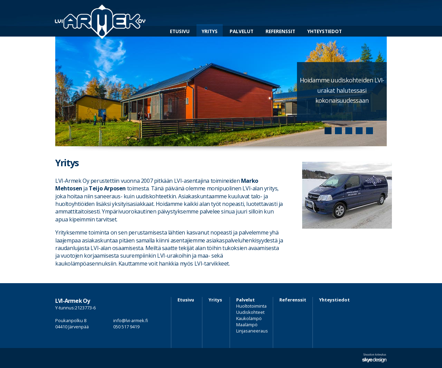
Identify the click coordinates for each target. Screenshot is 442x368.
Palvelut (241, 31)
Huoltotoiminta (251, 306)
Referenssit (280, 31)
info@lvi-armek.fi (130, 320)
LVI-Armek (100, 18)
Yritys (210, 31)
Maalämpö (247, 324)
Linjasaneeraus (252, 331)
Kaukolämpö (249, 318)
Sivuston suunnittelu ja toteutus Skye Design (374, 358)
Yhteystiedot (324, 31)
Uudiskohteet (250, 312)
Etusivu (180, 31)
